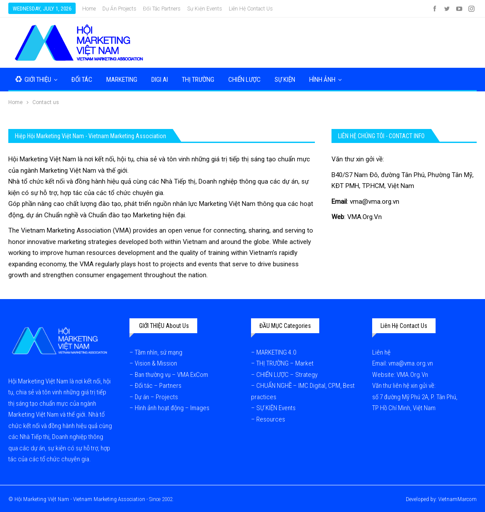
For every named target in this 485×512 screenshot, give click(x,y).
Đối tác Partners (162, 9)
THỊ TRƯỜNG (198, 80)
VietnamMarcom (457, 499)
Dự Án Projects (119, 9)
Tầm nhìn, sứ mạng (159, 352)
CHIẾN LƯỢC (244, 80)
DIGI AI (159, 80)
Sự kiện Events (204, 9)
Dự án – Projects (156, 397)
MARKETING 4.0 (276, 352)
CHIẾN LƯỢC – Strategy (287, 375)
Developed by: (422, 499)
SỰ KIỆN (285, 80)
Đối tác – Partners (158, 386)
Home (89, 9)
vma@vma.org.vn (374, 201)
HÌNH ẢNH (322, 80)
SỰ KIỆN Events (276, 408)
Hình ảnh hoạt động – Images (172, 408)
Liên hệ (382, 352)
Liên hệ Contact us (251, 9)
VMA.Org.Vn (364, 217)
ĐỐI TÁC (81, 80)
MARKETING (121, 80)
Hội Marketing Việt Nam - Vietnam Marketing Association (79, 499)
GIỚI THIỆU (33, 80)
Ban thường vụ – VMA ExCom (171, 375)
